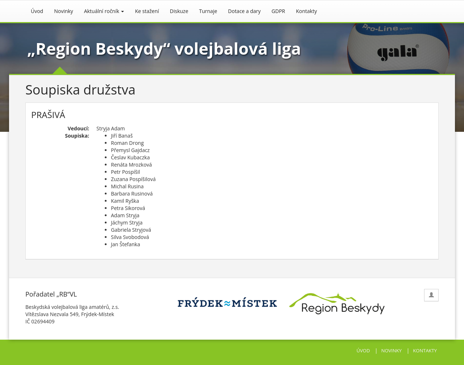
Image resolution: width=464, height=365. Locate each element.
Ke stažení (147, 11)
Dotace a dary (244, 11)
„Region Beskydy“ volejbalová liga (164, 48)
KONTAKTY (425, 350)
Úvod (37, 11)
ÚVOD (363, 350)
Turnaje (208, 11)
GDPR (278, 11)
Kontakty (306, 11)
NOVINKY (391, 350)
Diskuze (179, 11)
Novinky (63, 11)
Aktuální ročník (104, 11)
